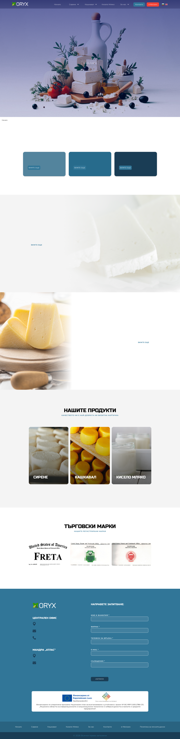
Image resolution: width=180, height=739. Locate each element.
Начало (4, 120)
